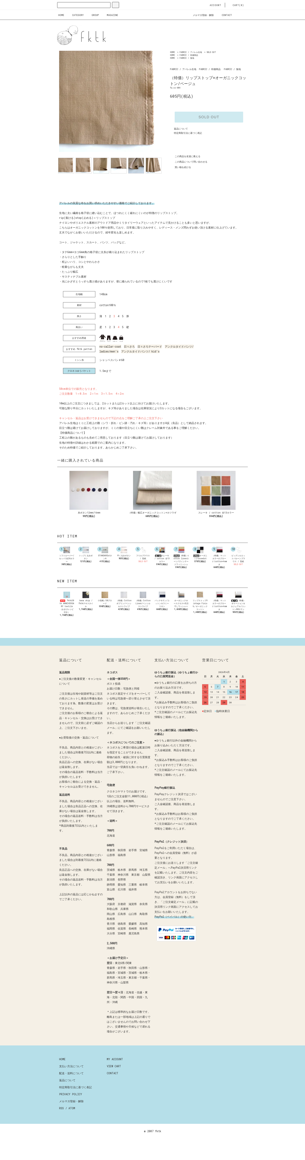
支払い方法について (71, 1084)
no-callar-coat (110, 346)
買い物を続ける (180, 167)
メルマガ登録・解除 (201, 15)
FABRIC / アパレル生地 (191, 52)
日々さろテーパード (150, 346)
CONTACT (224, 15)
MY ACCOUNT (115, 1077)
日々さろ (129, 346)
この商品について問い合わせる (188, 161)
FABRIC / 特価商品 (189, 55)
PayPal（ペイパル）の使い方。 (174, 934)
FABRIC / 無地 (187, 58)
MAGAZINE (110, 15)
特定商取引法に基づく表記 (188, 132)
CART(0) (236, 5)
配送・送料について (71, 1091)
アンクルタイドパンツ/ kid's (140, 351)
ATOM (71, 1126)
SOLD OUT (211, 52)
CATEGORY (75, 15)
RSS (61, 1126)
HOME (61, 15)
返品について (181, 128)
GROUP (93, 15)
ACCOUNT (213, 5)
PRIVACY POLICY (70, 1112)
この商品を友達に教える (185, 156)
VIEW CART (114, 1084)
